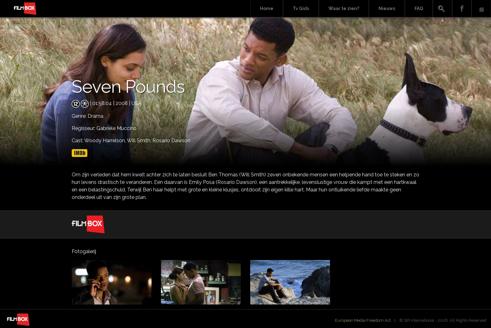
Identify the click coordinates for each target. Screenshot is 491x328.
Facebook (462, 8)
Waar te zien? (343, 8)
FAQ (419, 8)
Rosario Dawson (171, 140)
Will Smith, (139, 140)
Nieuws (387, 8)
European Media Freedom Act (363, 320)
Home (266, 8)
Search (442, 8)
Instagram (481, 8)
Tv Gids (301, 8)
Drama (95, 116)
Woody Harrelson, (105, 140)
